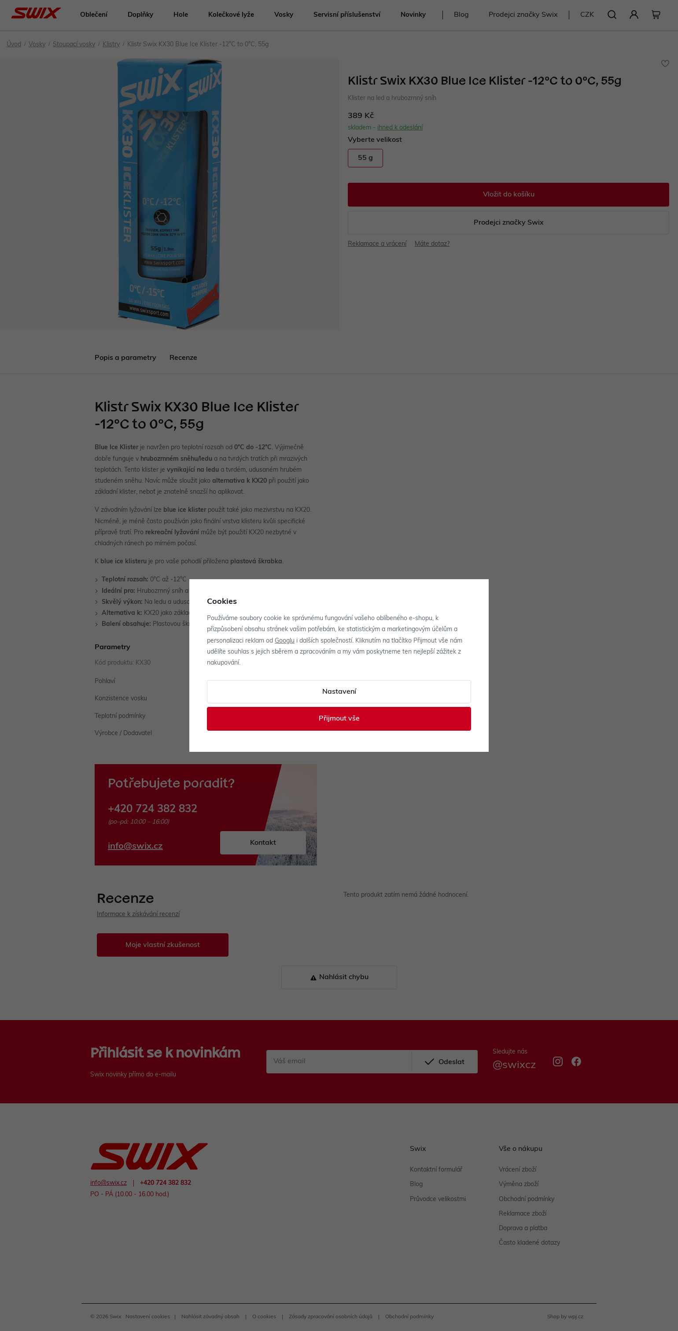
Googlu (285, 641)
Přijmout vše (339, 718)
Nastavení (339, 691)
